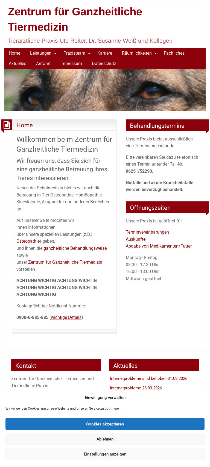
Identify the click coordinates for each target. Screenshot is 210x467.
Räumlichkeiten (137, 53)
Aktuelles (17, 63)
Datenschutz (104, 63)
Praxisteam (74, 53)
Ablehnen (105, 439)
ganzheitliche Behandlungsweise (75, 248)
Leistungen (40, 53)
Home (14, 53)
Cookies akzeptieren (105, 424)
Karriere (104, 53)
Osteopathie (28, 241)
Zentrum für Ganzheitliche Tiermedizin (65, 262)
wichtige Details (66, 317)
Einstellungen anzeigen (105, 454)
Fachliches (174, 53)
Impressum (71, 63)
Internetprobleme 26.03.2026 (136, 388)
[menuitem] (14, 53)
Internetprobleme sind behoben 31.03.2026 (148, 378)
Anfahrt (43, 63)
